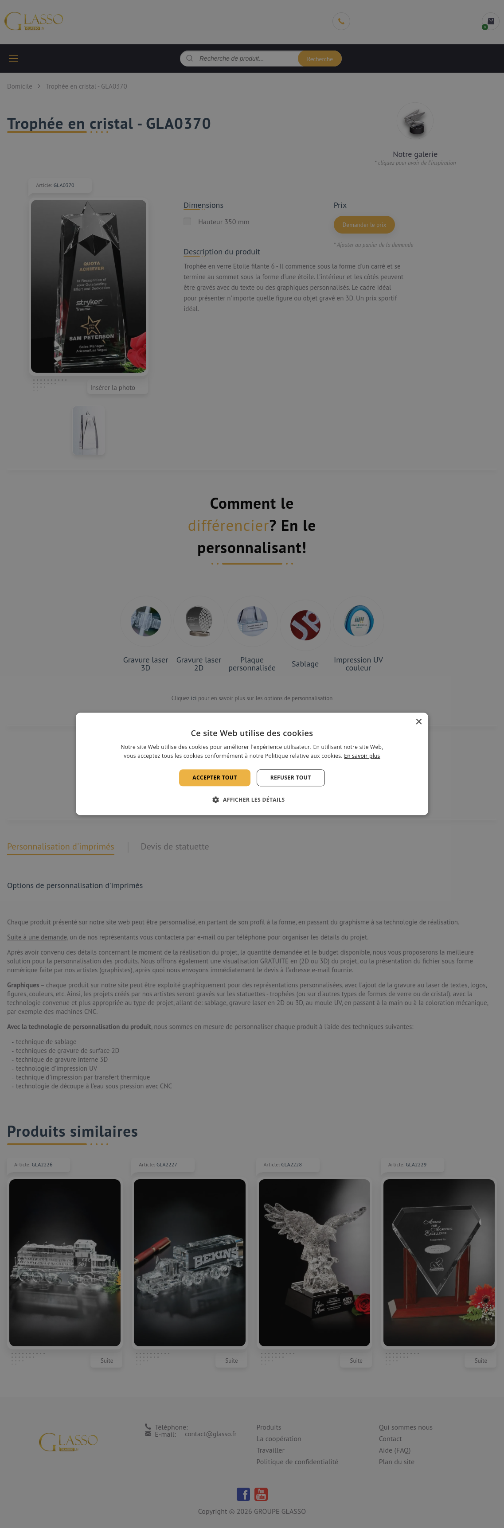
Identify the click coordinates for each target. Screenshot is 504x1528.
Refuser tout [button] (290, 777)
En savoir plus (362, 756)
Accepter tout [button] (214, 777)
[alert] (252, 764)
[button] (252, 799)
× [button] (418, 722)
